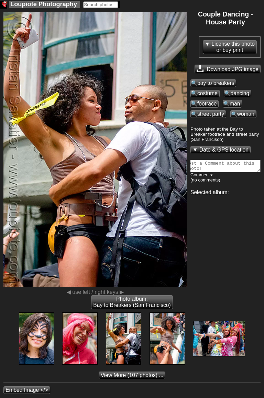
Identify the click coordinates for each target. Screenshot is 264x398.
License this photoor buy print (233, 47)
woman (245, 114)
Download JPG (227, 68)
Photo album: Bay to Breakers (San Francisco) (131, 302)
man (235, 104)
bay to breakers (215, 83)
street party (210, 114)
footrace (207, 104)
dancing (240, 93)
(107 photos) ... (132, 375)
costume (207, 93)
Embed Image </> (27, 390)
